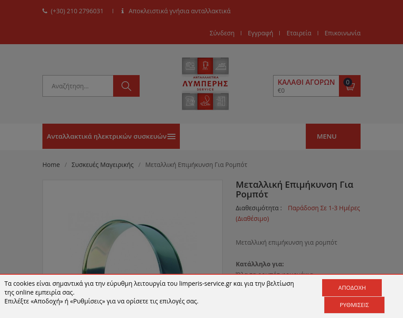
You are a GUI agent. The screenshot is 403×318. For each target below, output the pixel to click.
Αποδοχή (352, 288)
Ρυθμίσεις (354, 305)
